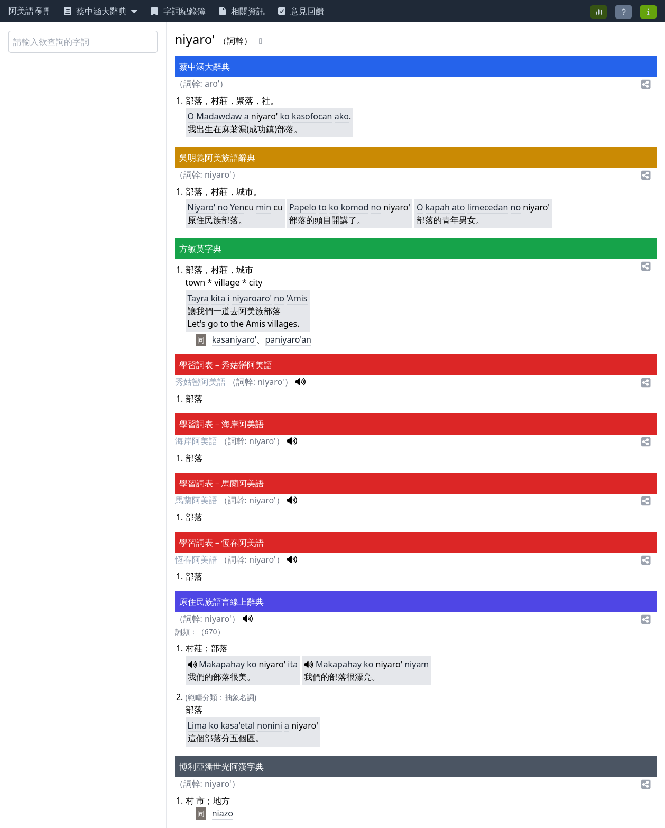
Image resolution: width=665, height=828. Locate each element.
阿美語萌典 (29, 11)
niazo (222, 813)
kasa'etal (238, 725)
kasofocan (312, 116)
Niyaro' (202, 207)
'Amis (297, 298)
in (267, 207)
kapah (438, 207)
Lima (197, 725)
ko (285, 116)
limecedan (488, 207)
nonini (269, 725)
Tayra (198, 298)
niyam (416, 664)
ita (293, 664)
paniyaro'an (288, 339)
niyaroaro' (252, 298)
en (240, 207)
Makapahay (222, 664)
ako (342, 116)
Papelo (302, 207)
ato (458, 207)
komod (355, 207)
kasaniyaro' (234, 339)
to (323, 207)
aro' (212, 83)
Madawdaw (219, 116)
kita (218, 298)
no (223, 207)
